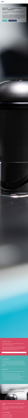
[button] (26, 2)
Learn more (5, 20)
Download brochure (12, 20)
